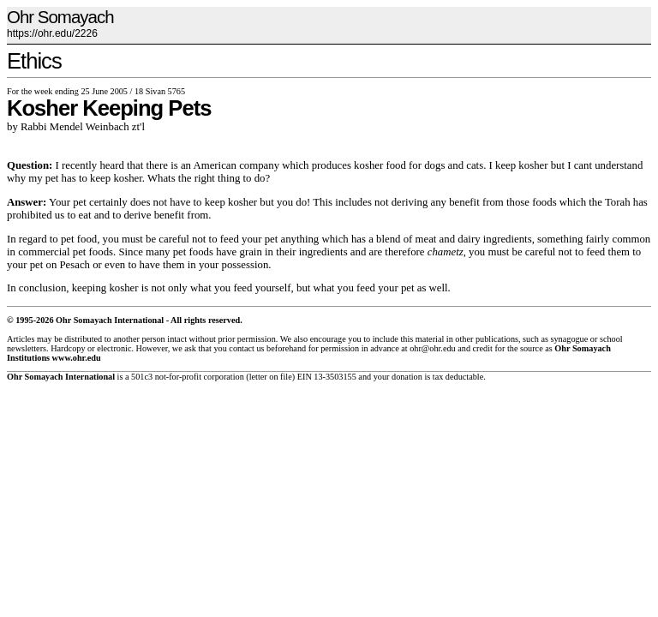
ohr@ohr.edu (432, 348)
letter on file (270, 376)
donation (407, 376)
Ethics (34, 61)
